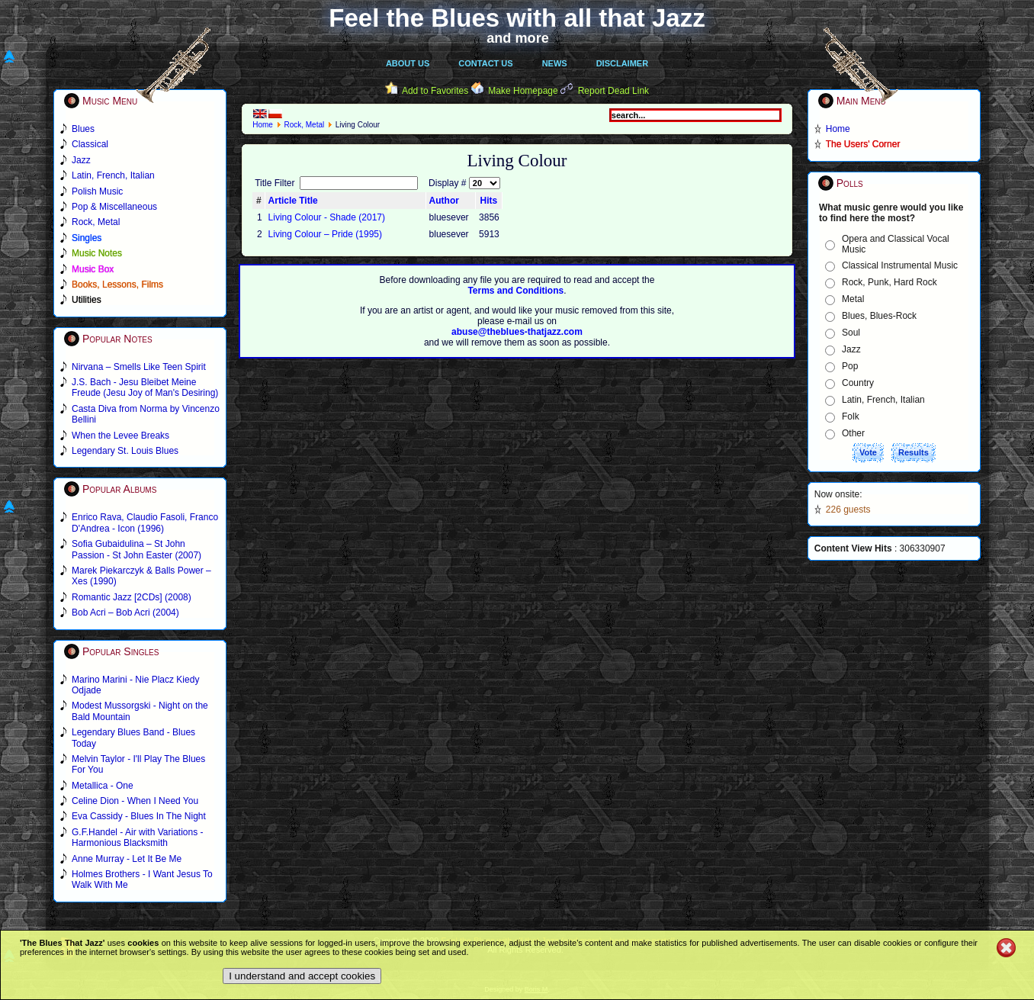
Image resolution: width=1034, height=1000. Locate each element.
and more (517, 38)
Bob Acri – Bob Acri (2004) (125, 612)
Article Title (293, 200)
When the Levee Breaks (120, 435)
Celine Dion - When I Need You (135, 801)
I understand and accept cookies (302, 976)
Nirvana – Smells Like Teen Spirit (139, 367)
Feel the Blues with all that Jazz (517, 18)
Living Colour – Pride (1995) (325, 234)
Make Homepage (522, 90)
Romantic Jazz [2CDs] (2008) (131, 597)
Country (858, 383)
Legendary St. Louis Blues (125, 450)
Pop (850, 366)
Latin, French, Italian (883, 399)
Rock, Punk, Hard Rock (889, 282)
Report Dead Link (613, 90)
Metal (853, 299)
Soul (851, 332)
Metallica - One (102, 785)
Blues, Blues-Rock (879, 315)
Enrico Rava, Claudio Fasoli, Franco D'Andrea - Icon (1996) (145, 522)
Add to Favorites (435, 90)
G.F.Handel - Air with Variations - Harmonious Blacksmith (138, 837)
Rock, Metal (304, 125)
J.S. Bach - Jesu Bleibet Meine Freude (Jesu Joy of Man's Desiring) (145, 387)
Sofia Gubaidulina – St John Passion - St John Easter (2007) (136, 549)
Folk (850, 416)
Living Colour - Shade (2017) (326, 217)
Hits (489, 200)
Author (444, 200)
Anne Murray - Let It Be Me (126, 859)
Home (262, 125)
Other (853, 433)
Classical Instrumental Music (900, 265)
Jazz (851, 349)
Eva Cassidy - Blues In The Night (139, 816)
